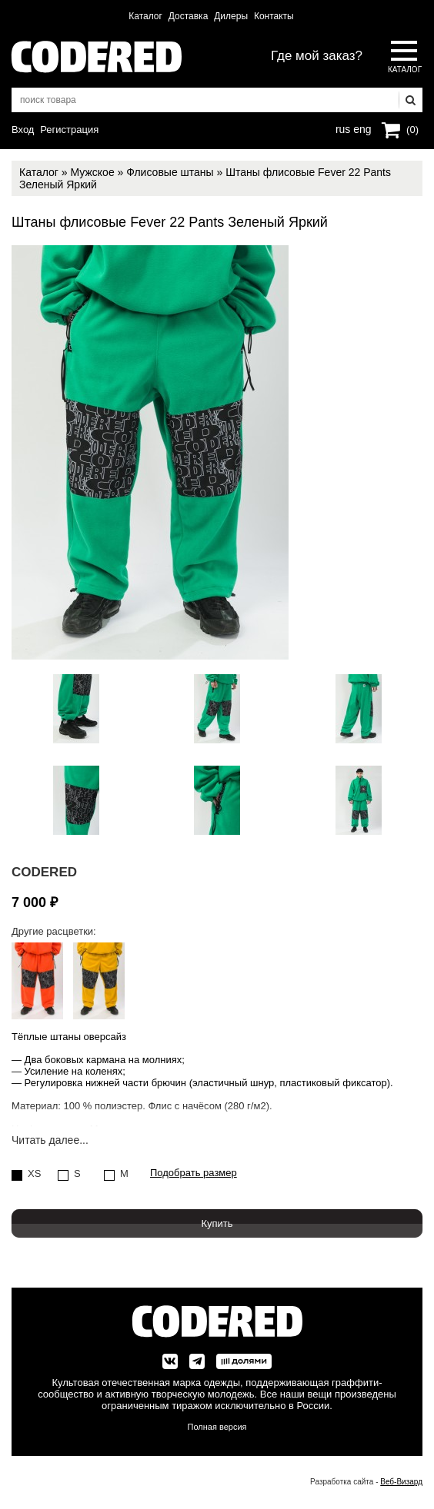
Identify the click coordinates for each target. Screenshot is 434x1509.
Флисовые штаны (169, 172)
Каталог (145, 16)
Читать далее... (50, 1140)
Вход (23, 129)
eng (361, 127)
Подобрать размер (193, 1173)
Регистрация (69, 129)
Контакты (274, 16)
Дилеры (231, 16)
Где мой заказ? (316, 55)
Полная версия (217, 1426)
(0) (412, 129)
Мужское (92, 172)
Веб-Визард (401, 1481)
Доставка (189, 16)
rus (343, 127)
